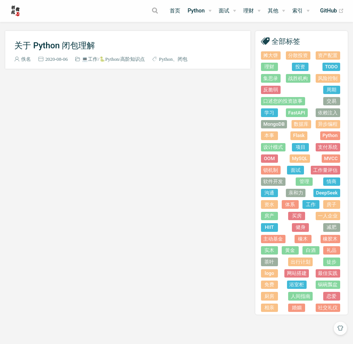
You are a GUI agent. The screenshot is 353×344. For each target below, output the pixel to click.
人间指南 (300, 296)
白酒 (311, 250)
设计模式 (273, 147)
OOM (269, 158)
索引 (297, 11)
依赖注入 (328, 113)
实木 (269, 250)
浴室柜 (296, 284)
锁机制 (270, 170)
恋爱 (331, 296)
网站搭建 (297, 273)
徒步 (331, 262)
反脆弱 (270, 90)
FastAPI (296, 113)
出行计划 (300, 262)
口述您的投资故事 (282, 101)
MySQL (299, 158)
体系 (290, 204)
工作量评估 (325, 170)
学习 (269, 113)
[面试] (227, 11)
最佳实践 (328, 273)
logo (269, 273)
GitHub (332, 11)
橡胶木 (330, 239)
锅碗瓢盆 (328, 284)
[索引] (301, 11)
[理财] (252, 11)
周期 (331, 90)
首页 (175, 11)
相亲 (269, 307)
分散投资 (298, 55)
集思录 (270, 78)
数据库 (301, 124)
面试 (296, 170)
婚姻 (297, 307)
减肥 (331, 227)
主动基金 (273, 239)
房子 (331, 204)
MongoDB (274, 124)
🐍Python (109, 59)
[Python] (199, 11)
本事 (269, 135)
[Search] (156, 10)
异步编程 (328, 124)
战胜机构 (298, 78)
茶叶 (269, 262)
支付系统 (328, 147)
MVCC (331, 158)
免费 (269, 284)
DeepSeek (327, 193)
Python (195, 11)
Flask (298, 135)
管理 (304, 181)
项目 (300, 147)
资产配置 (328, 55)
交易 (331, 101)
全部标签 (286, 41)
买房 (297, 216)
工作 (311, 204)
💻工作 (90, 59)
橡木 (303, 239)
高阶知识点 (132, 59)
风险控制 (328, 78)
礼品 (331, 250)
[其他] (276, 11)
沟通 (269, 193)
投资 (300, 66)
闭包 (182, 59)
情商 (331, 181)
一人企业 (328, 216)
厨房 (269, 296)
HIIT (269, 227)
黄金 (290, 250)
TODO (331, 66)
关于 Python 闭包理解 (54, 45)
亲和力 (296, 193)
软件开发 (273, 181)
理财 (248, 11)
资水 (269, 204)
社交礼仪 (328, 307)
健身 (300, 227)
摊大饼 (270, 55)
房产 (269, 216)
